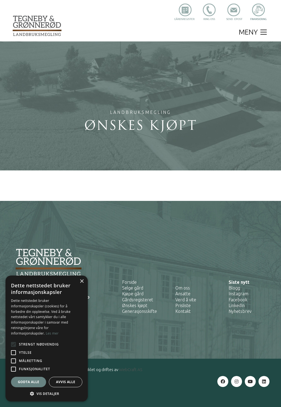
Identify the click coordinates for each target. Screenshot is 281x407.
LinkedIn (237, 305)
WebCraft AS (130, 369)
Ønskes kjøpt (134, 305)
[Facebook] (222, 381)
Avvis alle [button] (65, 382)
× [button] (82, 281)
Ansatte (182, 293)
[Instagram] (236, 381)
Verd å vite (185, 299)
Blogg (234, 287)
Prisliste (183, 305)
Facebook (238, 299)
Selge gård (132, 287)
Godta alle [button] (28, 382)
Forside (129, 282)
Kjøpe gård (133, 293)
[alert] (46, 339)
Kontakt (183, 311)
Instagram (238, 293)
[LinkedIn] (263, 381)
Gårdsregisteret (137, 299)
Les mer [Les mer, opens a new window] (52, 333)
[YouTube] (250, 381)
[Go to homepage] (37, 25)
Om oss (182, 287)
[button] (253, 32)
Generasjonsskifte (139, 311)
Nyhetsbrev (240, 311)
